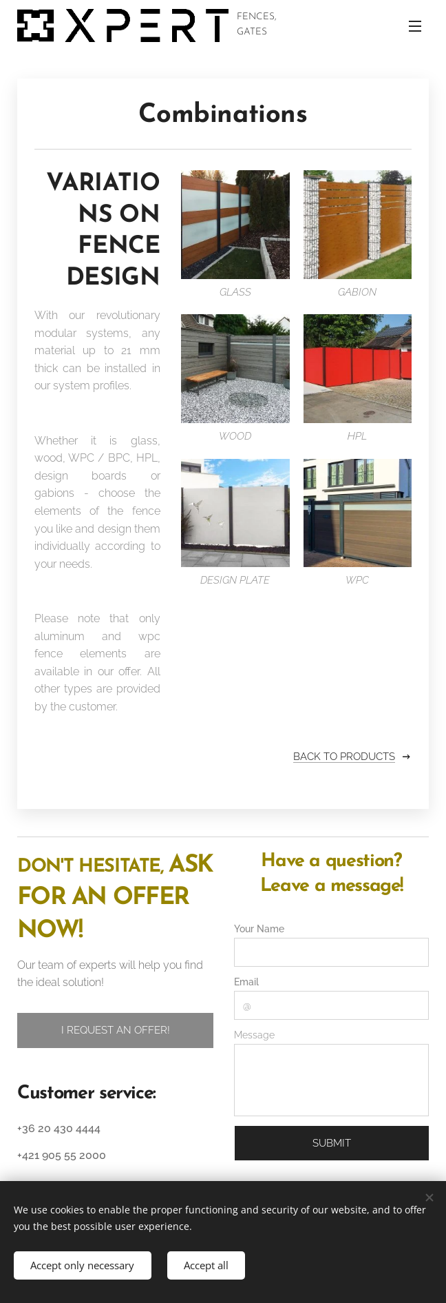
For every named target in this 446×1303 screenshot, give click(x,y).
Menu (415, 26)
